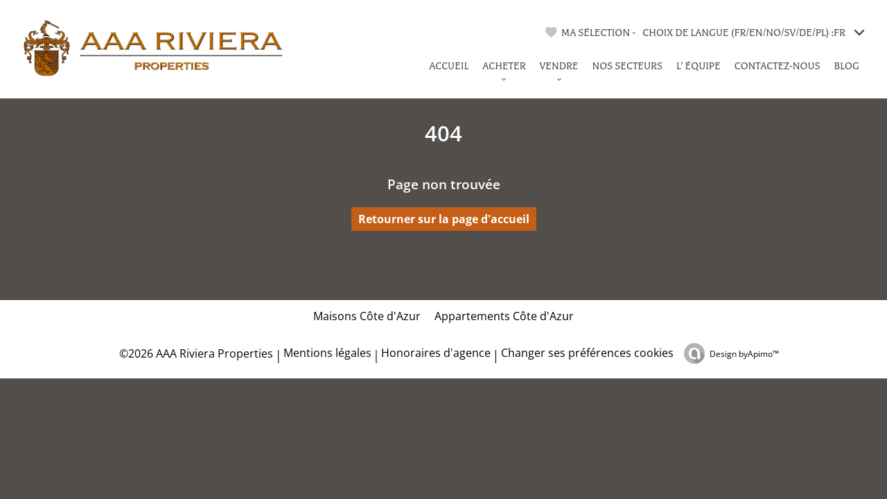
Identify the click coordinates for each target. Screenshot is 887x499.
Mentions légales (327, 352)
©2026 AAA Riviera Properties (194, 353)
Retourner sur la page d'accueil (443, 219)
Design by (744, 354)
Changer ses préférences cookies (587, 352)
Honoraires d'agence (436, 352)
